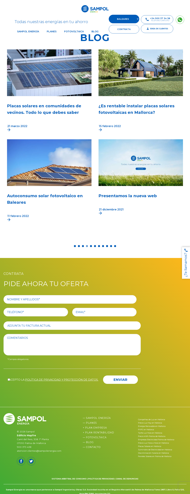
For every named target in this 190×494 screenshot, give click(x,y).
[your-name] (74, 299)
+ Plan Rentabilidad (98, 432)
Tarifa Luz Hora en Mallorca (150, 433)
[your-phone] (40, 312)
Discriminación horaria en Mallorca (153, 453)
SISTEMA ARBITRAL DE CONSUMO (69, 479)
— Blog (88, 442)
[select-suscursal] (124, 19)
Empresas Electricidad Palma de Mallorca (156, 439)
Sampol (30, 431)
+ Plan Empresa (95, 427)
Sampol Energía (28, 31)
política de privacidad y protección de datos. (61, 379)
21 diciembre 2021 (111, 209)
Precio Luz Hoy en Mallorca (150, 423)
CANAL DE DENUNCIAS (127, 479)
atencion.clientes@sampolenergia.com (39, 450)
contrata (124, 29)
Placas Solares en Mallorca (149, 446)
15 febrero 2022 (110, 126)
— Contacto (92, 447)
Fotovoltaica (74, 31)
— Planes (90, 422)
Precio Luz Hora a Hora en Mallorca (153, 443)
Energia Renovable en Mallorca (152, 426)
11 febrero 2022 (18, 216)
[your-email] (108, 312)
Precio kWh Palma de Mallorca (151, 436)
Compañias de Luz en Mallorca (151, 419)
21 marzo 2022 (17, 126)
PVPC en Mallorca (146, 429)
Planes (51, 31)
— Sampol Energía (97, 418)
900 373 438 (24, 447)
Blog (95, 31)
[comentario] (74, 344)
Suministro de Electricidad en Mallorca (155, 449)
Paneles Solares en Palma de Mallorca (154, 456)
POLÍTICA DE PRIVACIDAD (101, 479)
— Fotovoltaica (95, 437)
